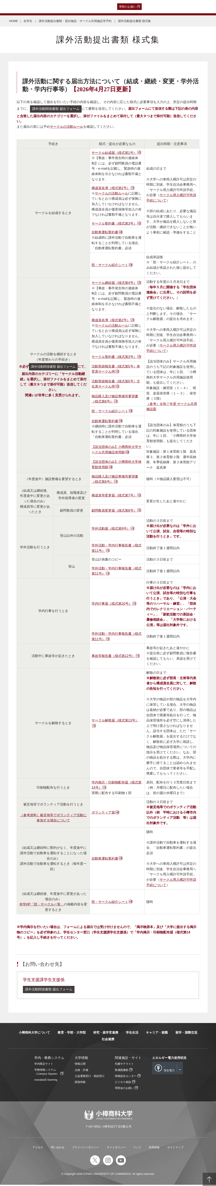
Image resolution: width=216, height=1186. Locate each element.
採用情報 (154, 1148)
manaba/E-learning (45, 1081)
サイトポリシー (116, 1148)
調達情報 (80, 1083)
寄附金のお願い (124, 1089)
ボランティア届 (103, 813)
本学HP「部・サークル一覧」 (41, 905)
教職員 (81, 6)
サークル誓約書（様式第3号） (114, 224)
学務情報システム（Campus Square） (46, 1073)
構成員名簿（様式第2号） (111, 188)
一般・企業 (41, 6)
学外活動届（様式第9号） (111, 529)
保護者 (56, 6)
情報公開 (80, 1065)
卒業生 (26, 6)
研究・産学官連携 (105, 1033)
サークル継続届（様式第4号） (114, 283)
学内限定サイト (43, 1065)
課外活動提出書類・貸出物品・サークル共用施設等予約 (75, 21)
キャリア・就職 (157, 1033)
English (93, 6)
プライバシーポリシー (85, 1148)
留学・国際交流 (186, 1033)
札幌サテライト (124, 1065)
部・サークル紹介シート (110, 265)
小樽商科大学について (34, 1033)
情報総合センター (126, 1077)
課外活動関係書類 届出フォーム (58, 109)
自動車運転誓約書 (105, 233)
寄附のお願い (128, 6)
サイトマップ (175, 1148)
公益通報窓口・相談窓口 (89, 1077)
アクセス (37, 1148)
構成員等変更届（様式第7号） (114, 496)
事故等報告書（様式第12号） (113, 656)
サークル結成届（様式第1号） (114, 153)
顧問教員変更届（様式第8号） (114, 511)
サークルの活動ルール (66, 127)
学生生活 (132, 1033)
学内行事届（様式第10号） (112, 604)
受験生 (10, 6)
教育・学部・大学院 (72, 1033)
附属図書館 (121, 1071)
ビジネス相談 (123, 1083)
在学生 (68, 6)
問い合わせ (58, 1148)
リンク (137, 1148)
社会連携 (108, 1040)
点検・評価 (81, 1071)
